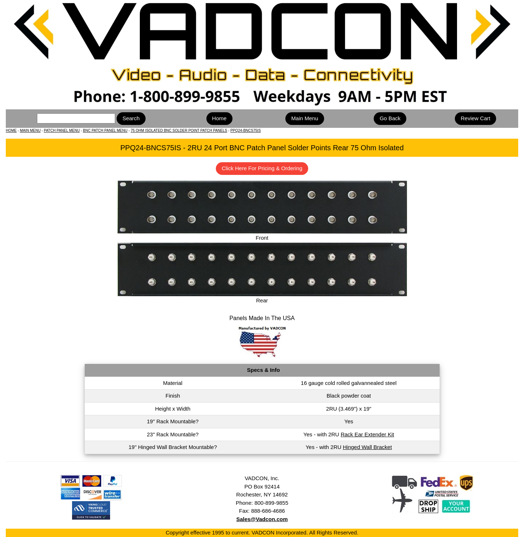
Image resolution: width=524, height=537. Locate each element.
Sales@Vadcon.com (262, 519)
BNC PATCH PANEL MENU (105, 131)
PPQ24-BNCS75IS (245, 131)
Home (219, 118)
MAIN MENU (30, 131)
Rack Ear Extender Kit (367, 434)
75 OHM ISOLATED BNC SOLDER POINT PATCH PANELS (179, 131)
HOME (11, 131)
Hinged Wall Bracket (367, 447)
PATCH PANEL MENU (62, 131)
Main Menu (304, 118)
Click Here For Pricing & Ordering (262, 168)
